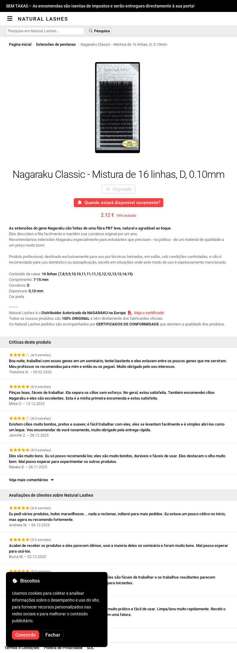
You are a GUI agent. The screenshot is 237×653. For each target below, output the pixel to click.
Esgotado (118, 189)
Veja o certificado (145, 313)
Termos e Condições (21, 648)
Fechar (52, 635)
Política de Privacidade (63, 648)
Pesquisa (99, 31)
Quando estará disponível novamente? (119, 202)
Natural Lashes (43, 19)
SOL (90, 648)
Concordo (25, 635)
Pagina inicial (20, 44)
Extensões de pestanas (56, 44)
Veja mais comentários (32, 480)
